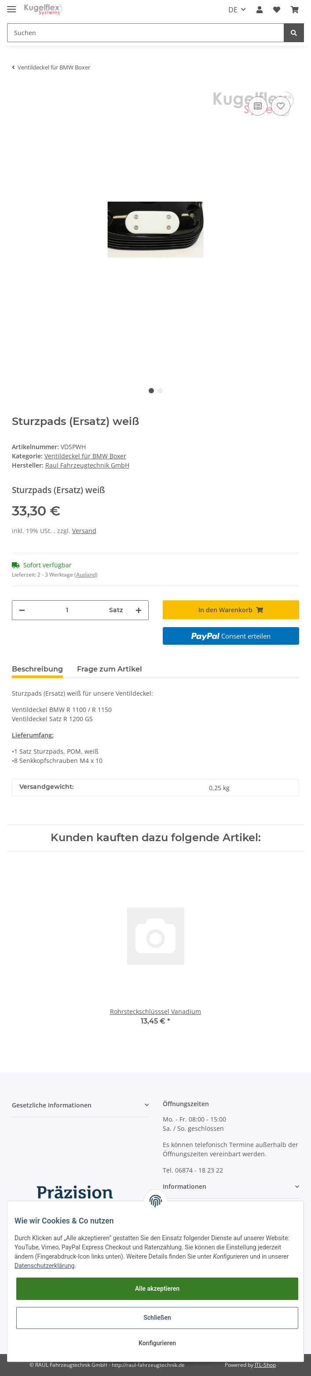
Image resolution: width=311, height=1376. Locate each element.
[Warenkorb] (294, 9)
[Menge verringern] (22, 610)
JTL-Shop (265, 1365)
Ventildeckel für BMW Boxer (85, 456)
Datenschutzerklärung (44, 1265)
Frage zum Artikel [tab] (109, 669)
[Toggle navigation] (11, 5)
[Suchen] (145, 32)
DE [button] (233, 10)
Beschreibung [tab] (37, 669)
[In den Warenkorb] (231, 609)
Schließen (157, 1317)
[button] (259, 9)
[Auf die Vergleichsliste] (257, 106)
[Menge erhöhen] (138, 610)
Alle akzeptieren (157, 1288)
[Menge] (67, 610)
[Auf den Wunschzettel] (280, 106)
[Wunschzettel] (276, 9)
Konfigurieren (157, 1343)
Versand (84, 530)
